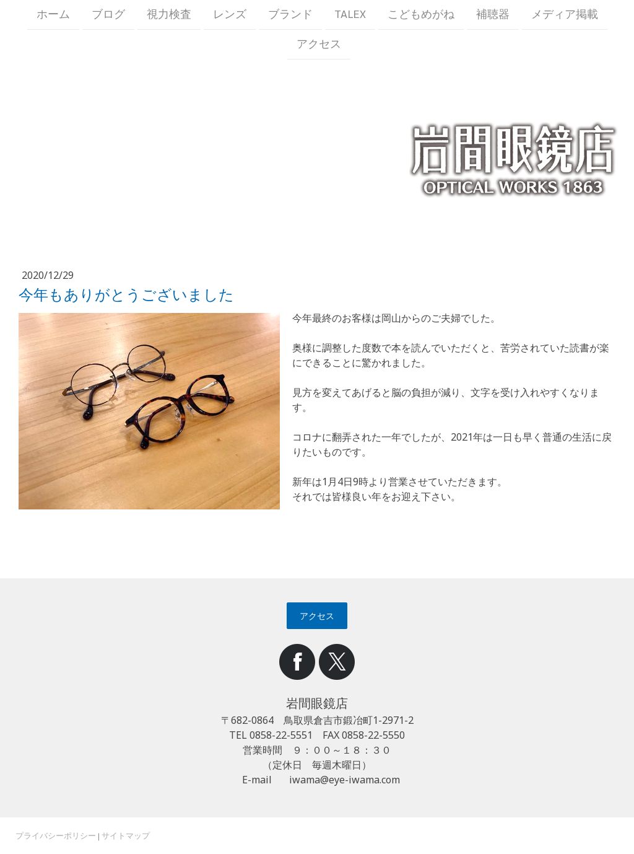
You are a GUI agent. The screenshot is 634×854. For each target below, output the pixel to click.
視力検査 (169, 14)
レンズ (229, 14)
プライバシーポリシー (55, 835)
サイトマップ (126, 835)
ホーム (53, 14)
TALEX (350, 14)
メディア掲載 (564, 14)
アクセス (319, 45)
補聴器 (493, 14)
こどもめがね (421, 14)
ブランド (290, 14)
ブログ (108, 14)
